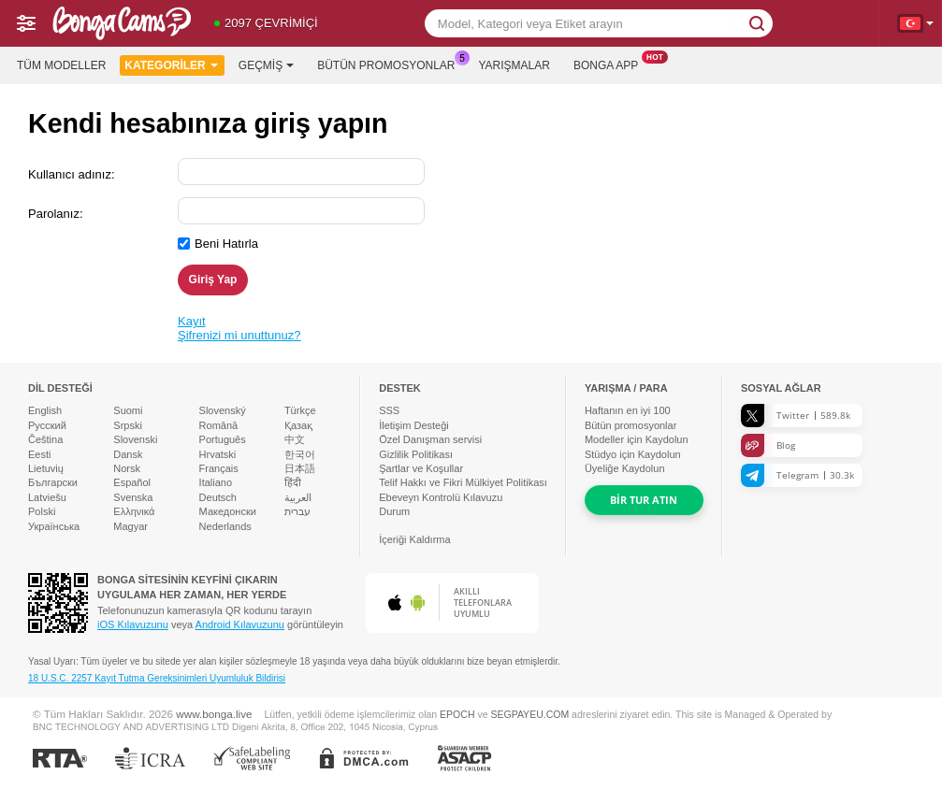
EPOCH (457, 714)
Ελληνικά (133, 511)
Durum (394, 511)
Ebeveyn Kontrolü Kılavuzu (440, 497)
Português (222, 439)
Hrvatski (218, 454)
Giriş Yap (213, 279)
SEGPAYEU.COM (529, 714)
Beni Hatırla (226, 244)
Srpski (127, 425)
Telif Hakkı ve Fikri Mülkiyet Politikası (463, 482)
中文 (294, 439)
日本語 (299, 468)
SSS (389, 410)
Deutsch (218, 497)
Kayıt (192, 321)
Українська (54, 526)
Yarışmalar (514, 65)
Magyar (130, 526)
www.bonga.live (214, 714)
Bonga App (610, 63)
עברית (297, 511)
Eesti (39, 454)
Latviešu (47, 497)
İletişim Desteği (414, 425)
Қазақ (298, 425)
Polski (41, 511)
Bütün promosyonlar (390, 63)
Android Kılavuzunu (240, 624)
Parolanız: (55, 214)
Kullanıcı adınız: (71, 174)
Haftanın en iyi (628, 410)
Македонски (227, 511)
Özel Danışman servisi (430, 439)
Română (219, 425)
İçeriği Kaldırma (414, 539)
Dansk (127, 454)
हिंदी (292, 482)
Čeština (45, 439)
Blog (768, 445)
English (45, 410)
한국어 (299, 454)
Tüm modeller (61, 65)
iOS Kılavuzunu (132, 624)
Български (53, 482)
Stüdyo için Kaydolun (633, 454)
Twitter (795, 415)
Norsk (126, 468)
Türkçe (300, 410)
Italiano (215, 482)
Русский (47, 425)
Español (132, 482)
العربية (298, 497)
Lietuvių (46, 468)
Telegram (797, 475)
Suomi (127, 410)
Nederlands (225, 526)
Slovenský (222, 410)
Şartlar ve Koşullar (421, 468)
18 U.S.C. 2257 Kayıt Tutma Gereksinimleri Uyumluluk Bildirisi (156, 678)
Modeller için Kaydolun (636, 439)
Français (219, 468)
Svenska (132, 497)
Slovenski (135, 439)
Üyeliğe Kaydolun (625, 468)
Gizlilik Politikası (416, 454)
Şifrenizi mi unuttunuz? (239, 335)
